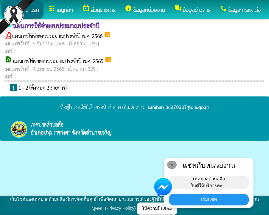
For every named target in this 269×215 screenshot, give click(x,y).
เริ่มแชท (209, 199)
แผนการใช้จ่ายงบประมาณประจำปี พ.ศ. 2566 (58, 36)
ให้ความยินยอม (157, 208)
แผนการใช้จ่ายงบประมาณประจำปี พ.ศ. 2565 (59, 61)
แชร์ (9, 51)
